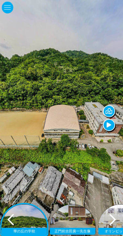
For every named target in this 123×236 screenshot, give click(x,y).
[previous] (10, 219)
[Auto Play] (116, 125)
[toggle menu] (7, 7)
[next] (112, 219)
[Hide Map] (116, 111)
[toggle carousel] (61, 199)
